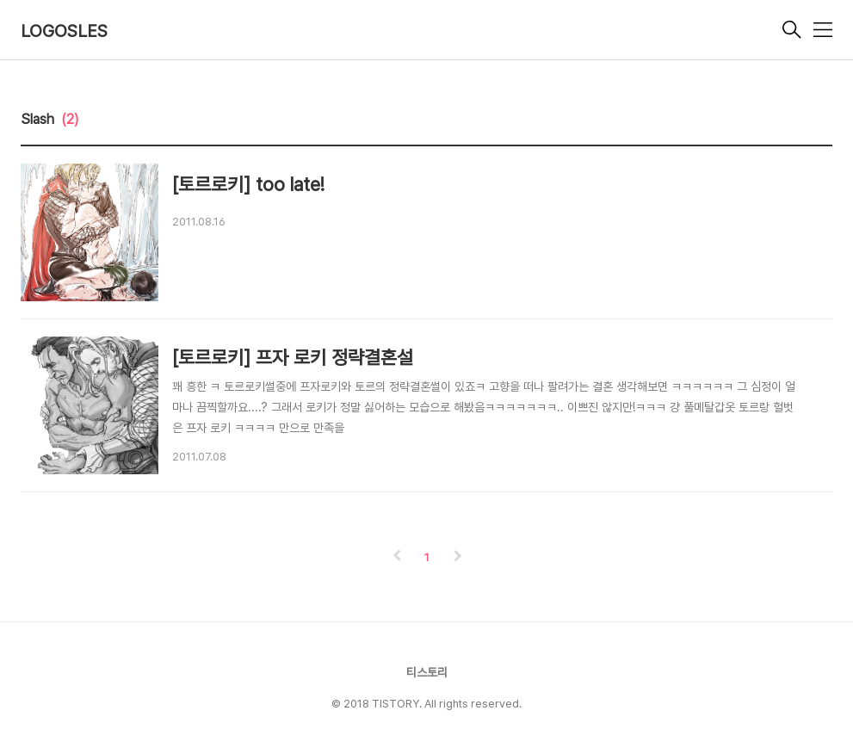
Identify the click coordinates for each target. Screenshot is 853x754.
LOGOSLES (64, 31)
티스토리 (427, 672)
